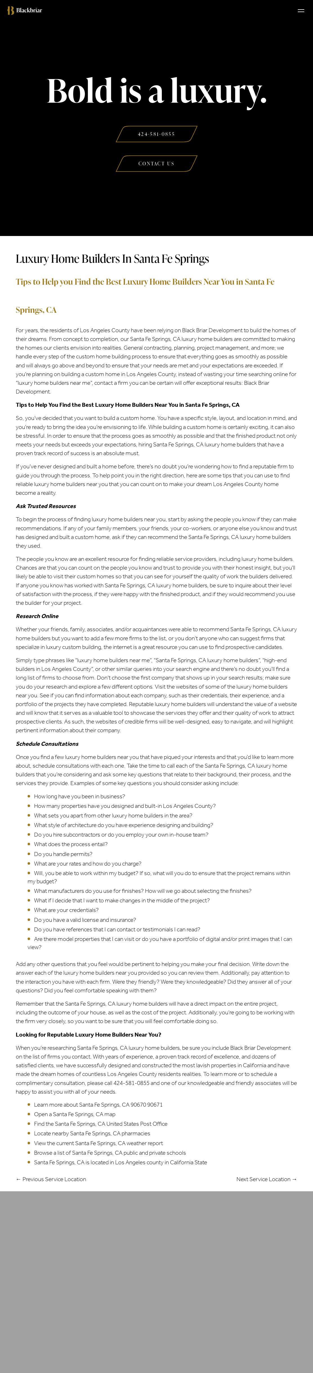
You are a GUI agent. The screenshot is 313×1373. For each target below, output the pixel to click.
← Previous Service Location (51, 1179)
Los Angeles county (139, 1162)
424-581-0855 (131, 1083)
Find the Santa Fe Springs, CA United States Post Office (100, 1123)
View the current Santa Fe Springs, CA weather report (98, 1143)
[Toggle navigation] (301, 10)
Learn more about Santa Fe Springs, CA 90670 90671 (98, 1104)
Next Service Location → (267, 1179)
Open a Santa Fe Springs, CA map (74, 1114)
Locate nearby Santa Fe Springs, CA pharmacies (92, 1133)
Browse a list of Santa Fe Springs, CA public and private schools (110, 1152)
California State (188, 1162)
